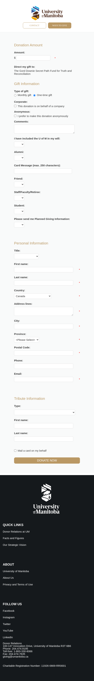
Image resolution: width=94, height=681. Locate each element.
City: (17, 320)
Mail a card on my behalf (32, 450)
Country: (19, 290)
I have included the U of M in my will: (37, 138)
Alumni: (19, 151)
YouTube (8, 630)
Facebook (8, 610)
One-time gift (44, 95)
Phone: (18, 360)
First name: (21, 263)
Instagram (9, 617)
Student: (19, 205)
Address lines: (23, 303)
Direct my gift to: (24, 66)
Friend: (18, 178)
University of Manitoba (16, 571)
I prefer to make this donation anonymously (43, 115)
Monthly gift (24, 95)
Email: (18, 373)
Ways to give (59, 25)
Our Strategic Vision (14, 544)
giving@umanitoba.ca (15, 656)
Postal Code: (22, 347)
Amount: (19, 52)
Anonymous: (22, 111)
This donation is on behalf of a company (41, 105)
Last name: (21, 277)
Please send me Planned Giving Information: (42, 218)
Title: (17, 250)
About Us (8, 577)
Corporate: (21, 101)
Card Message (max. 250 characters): (37, 165)
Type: (17, 405)
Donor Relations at (16, 531)
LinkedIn (8, 637)
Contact (34, 25)
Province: (20, 333)
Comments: (21, 121)
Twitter (7, 624)
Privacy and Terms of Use (18, 584)
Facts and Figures (13, 538)
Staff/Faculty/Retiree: (27, 192)
